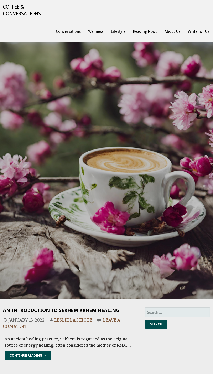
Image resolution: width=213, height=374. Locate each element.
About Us (172, 31)
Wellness (95, 31)
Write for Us (198, 31)
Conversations (68, 31)
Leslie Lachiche (73, 320)
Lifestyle (118, 31)
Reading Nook (145, 31)
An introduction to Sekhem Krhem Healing (61, 310)
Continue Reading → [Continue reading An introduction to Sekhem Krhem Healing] (28, 356)
